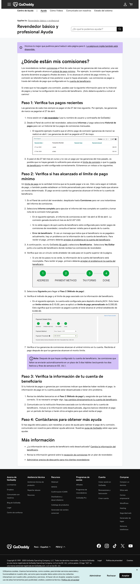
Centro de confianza (15, 512)
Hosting (123, 508)
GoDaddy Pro (81, 498)
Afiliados (79, 485)
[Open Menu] (8, 4)
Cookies (130, 560)
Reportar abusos (33, 490)
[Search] (120, 29)
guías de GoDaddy (93, 428)
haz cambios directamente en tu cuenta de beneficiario (90, 399)
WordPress (124, 503)
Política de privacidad (114, 560)
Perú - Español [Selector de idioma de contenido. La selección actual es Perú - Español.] (42, 546)
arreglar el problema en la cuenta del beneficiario (87, 240)
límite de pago (31, 184)
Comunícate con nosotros (78, 10)
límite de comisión (91, 162)
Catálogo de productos (60, 505)
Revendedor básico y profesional (43, 20)
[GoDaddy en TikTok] (114, 547)
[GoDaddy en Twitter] (122, 547)
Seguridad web (125, 513)
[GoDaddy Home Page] (18, 547)
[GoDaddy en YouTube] (130, 547)
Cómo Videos (56, 10)
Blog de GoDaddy (13, 503)
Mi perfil (63, 244)
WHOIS (54, 487)
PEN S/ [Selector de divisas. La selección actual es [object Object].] (61, 546)
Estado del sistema (103, 10)
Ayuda (44, 10)
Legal (9, 507)
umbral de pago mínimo (63, 71)
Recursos (31, 495)
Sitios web (124, 490)
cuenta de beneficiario (80, 81)
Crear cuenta (103, 498)
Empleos (10, 489)
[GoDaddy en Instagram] (106, 547)
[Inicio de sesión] (125, 4)
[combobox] (94, 29)
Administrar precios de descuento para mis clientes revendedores (58, 460)
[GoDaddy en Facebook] (98, 547)
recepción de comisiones (75, 455)
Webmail (54, 482)
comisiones (52, 68)
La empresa (11, 485)
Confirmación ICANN (59, 492)
